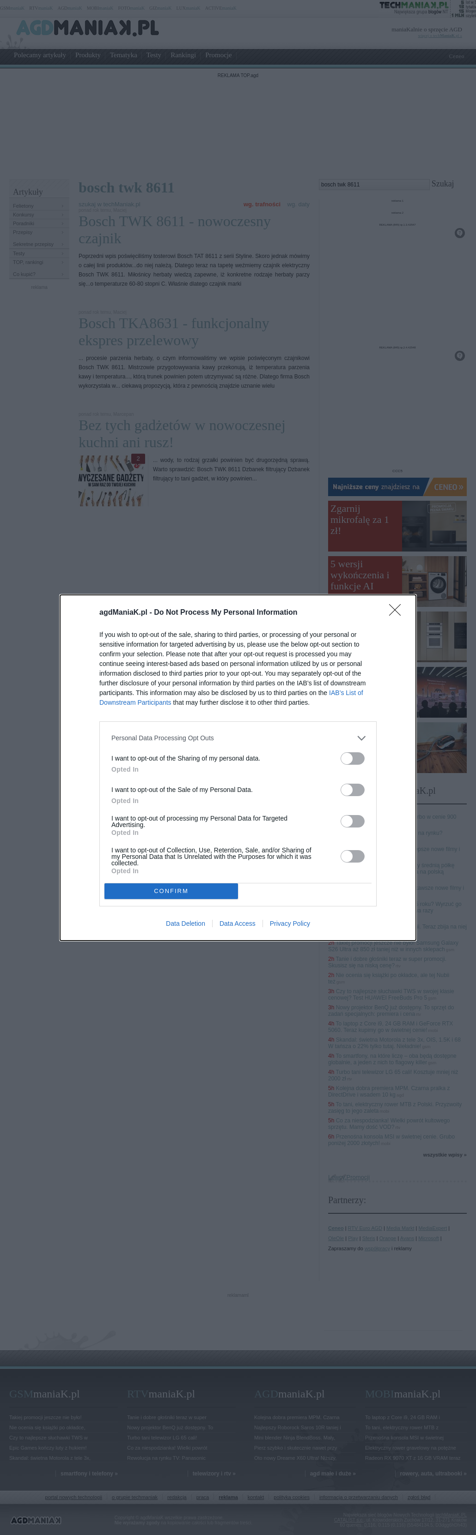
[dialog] (238, 768)
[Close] (398, 613)
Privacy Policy (290, 923)
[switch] (353, 758)
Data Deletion (185, 923)
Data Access (238, 923)
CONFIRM (171, 890)
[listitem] (238, 738)
